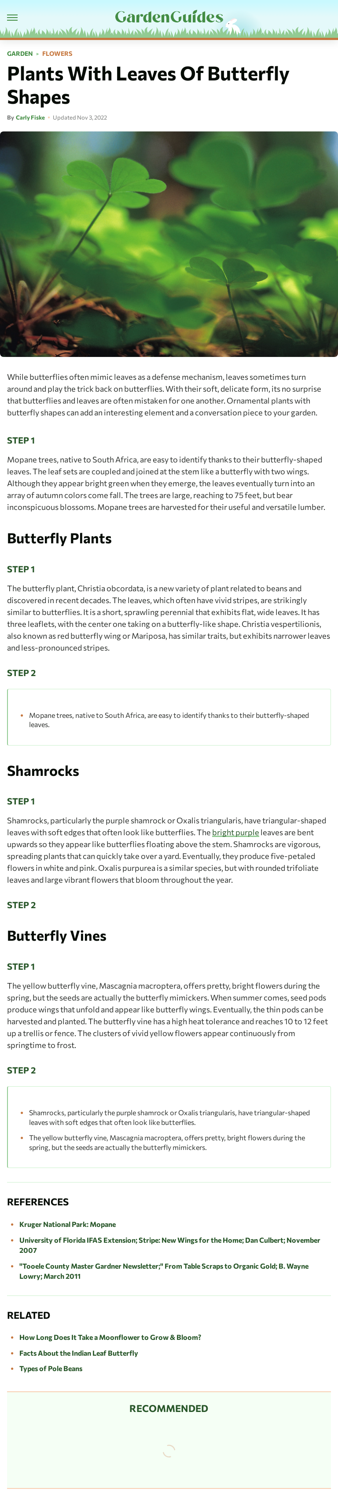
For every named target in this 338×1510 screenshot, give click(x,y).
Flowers (57, 54)
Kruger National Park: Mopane (67, 1224)
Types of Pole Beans (50, 1368)
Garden (20, 54)
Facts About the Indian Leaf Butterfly (78, 1353)
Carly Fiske (30, 117)
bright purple (235, 832)
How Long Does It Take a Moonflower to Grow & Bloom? (110, 1337)
